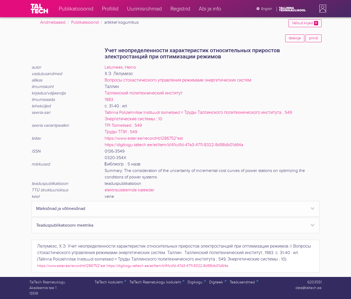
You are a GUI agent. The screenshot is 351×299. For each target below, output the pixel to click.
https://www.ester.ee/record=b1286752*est (144, 138)
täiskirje (295, 38)
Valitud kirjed (305, 23)
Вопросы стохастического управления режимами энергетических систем (178, 80)
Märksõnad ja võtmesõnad (60, 208)
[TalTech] (39, 8)
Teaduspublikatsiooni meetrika (64, 225)
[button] (321, 8)
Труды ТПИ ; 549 (121, 132)
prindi (313, 38)
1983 (109, 99)
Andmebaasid (53, 22)
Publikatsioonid (85, 22)
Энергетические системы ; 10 (133, 119)
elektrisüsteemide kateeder (129, 190)
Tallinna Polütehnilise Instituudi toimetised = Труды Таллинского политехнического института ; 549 (198, 112)
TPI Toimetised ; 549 (123, 125)
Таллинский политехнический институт (144, 93)
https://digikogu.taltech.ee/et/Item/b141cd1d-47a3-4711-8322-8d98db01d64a (174, 144)
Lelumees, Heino (120, 67)
